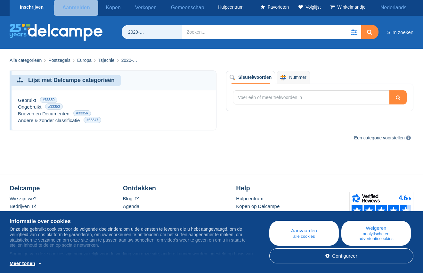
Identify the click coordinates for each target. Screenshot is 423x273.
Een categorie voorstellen (379, 136)
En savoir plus (57, 263)
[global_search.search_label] (271, 31)
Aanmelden (76, 7)
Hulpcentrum (249, 197)
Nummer (293, 76)
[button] (354, 31)
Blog (131, 197)
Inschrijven (32, 7)
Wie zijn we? (23, 197)
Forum (130, 212)
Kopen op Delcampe (258, 205)
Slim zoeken (400, 30)
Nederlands (397, 7)
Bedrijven (23, 205)
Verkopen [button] (137, 7)
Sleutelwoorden (251, 76)
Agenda (131, 205)
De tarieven (22, 212)
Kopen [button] (110, 7)
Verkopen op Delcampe (261, 212)
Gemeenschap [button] (173, 7)
